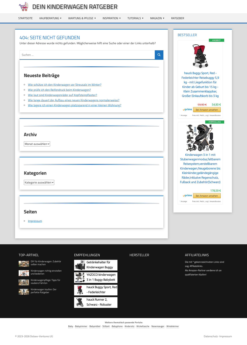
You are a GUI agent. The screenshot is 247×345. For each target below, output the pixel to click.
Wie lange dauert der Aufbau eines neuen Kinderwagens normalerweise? (73, 100)
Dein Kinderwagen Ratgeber (74, 6)
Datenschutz (211, 336)
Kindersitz (129, 326)
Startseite (25, 18)
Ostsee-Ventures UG (41, 336)
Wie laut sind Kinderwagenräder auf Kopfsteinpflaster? (62, 95)
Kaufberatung (49, 18)
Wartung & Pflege (80, 18)
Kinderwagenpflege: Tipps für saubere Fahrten (45, 281)
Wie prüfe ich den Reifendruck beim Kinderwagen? (59, 90)
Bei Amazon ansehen (207, 109)
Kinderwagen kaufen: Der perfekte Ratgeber (43, 290)
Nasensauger (157, 326)
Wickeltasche (142, 326)
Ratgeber (177, 18)
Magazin (156, 18)
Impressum (35, 221)
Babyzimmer (81, 326)
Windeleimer (173, 326)
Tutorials (134, 18)
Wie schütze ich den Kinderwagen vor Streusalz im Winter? (64, 84)
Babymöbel (94, 326)
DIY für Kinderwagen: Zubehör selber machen (46, 262)
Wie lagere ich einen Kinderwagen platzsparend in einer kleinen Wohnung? (74, 105)
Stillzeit (106, 326)
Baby (70, 326)
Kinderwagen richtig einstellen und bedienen (46, 272)
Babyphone (117, 326)
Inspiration (110, 18)
